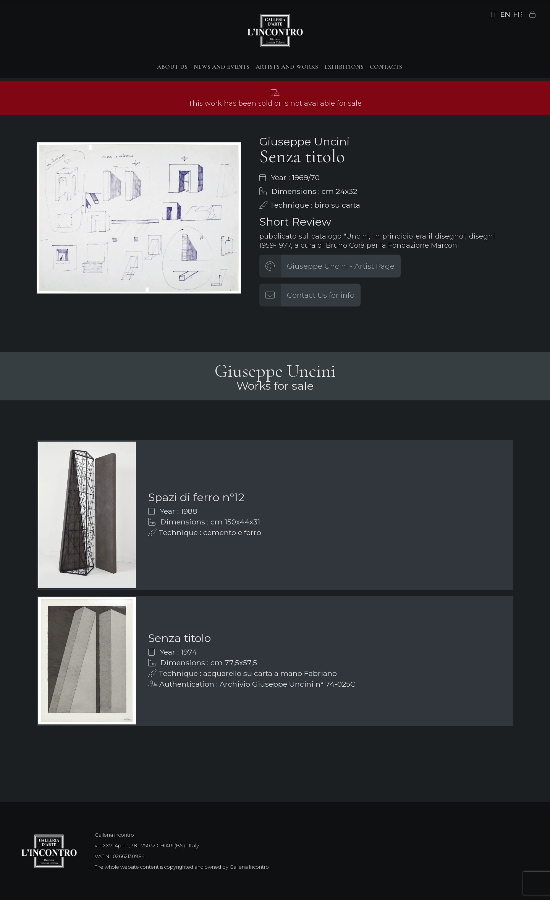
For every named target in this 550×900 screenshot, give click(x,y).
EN (505, 14)
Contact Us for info (320, 295)
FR (517, 14)
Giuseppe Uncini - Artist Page (341, 266)
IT (494, 14)
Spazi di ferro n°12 (196, 497)
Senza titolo (179, 638)
